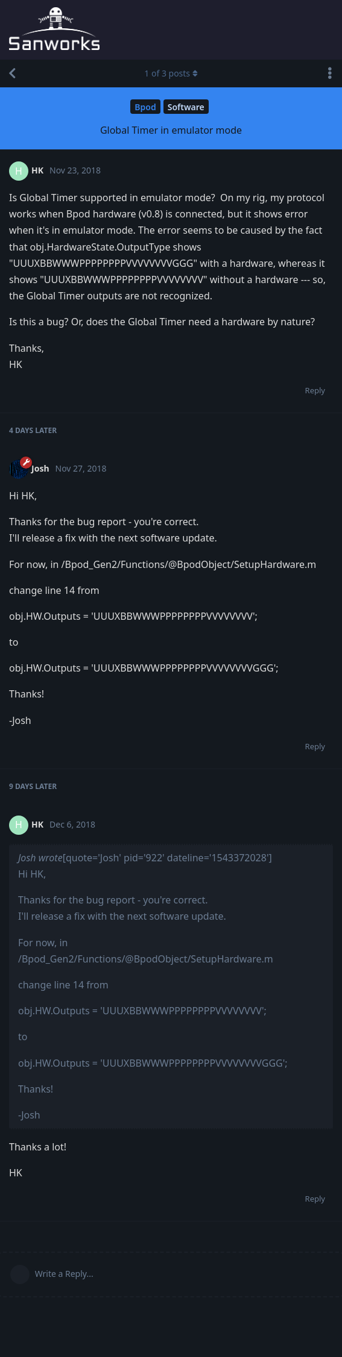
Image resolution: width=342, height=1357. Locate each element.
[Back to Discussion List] (12, 73)
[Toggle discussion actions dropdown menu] (330, 73)
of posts (170, 73)
